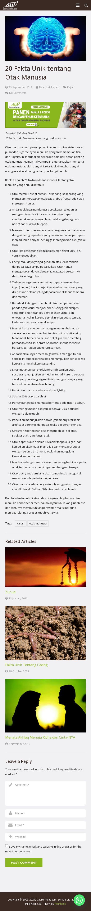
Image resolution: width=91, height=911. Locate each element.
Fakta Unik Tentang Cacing (26, 665)
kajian (20, 523)
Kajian (70, 87)
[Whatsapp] (79, 900)
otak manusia (38, 523)
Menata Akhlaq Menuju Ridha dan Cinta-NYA (40, 737)
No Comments (18, 92)
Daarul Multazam (49, 87)
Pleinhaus (60, 903)
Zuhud (10, 592)
